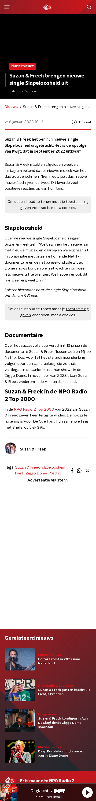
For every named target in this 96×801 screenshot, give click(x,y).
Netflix (55, 473)
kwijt (19, 473)
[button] (87, 792)
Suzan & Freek (27, 467)
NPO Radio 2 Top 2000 (34, 409)
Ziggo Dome (36, 473)
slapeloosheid (53, 467)
